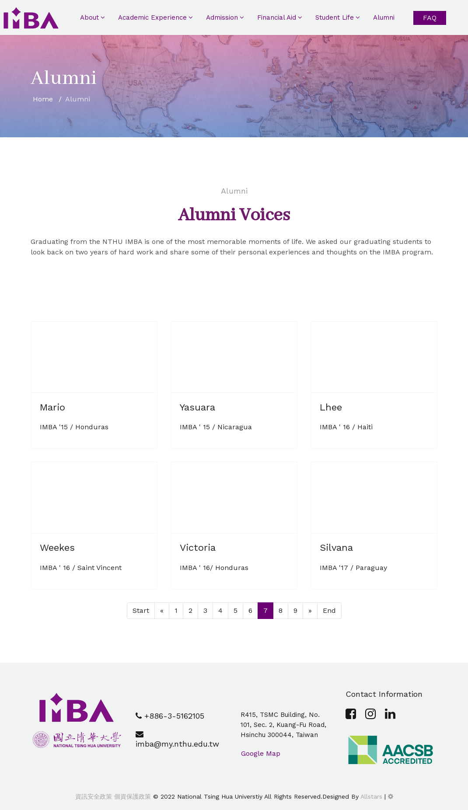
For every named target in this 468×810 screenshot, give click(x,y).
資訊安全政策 (93, 796)
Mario (52, 407)
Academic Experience (152, 17)
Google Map (260, 753)
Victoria (198, 547)
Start (141, 610)
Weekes (57, 547)
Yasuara (197, 407)
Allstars (371, 796)
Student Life (334, 17)
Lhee (331, 407)
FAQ (430, 18)
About (89, 17)
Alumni (384, 17)
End (329, 610)
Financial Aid (276, 17)
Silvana (336, 547)
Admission (222, 17)
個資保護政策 (131, 796)
